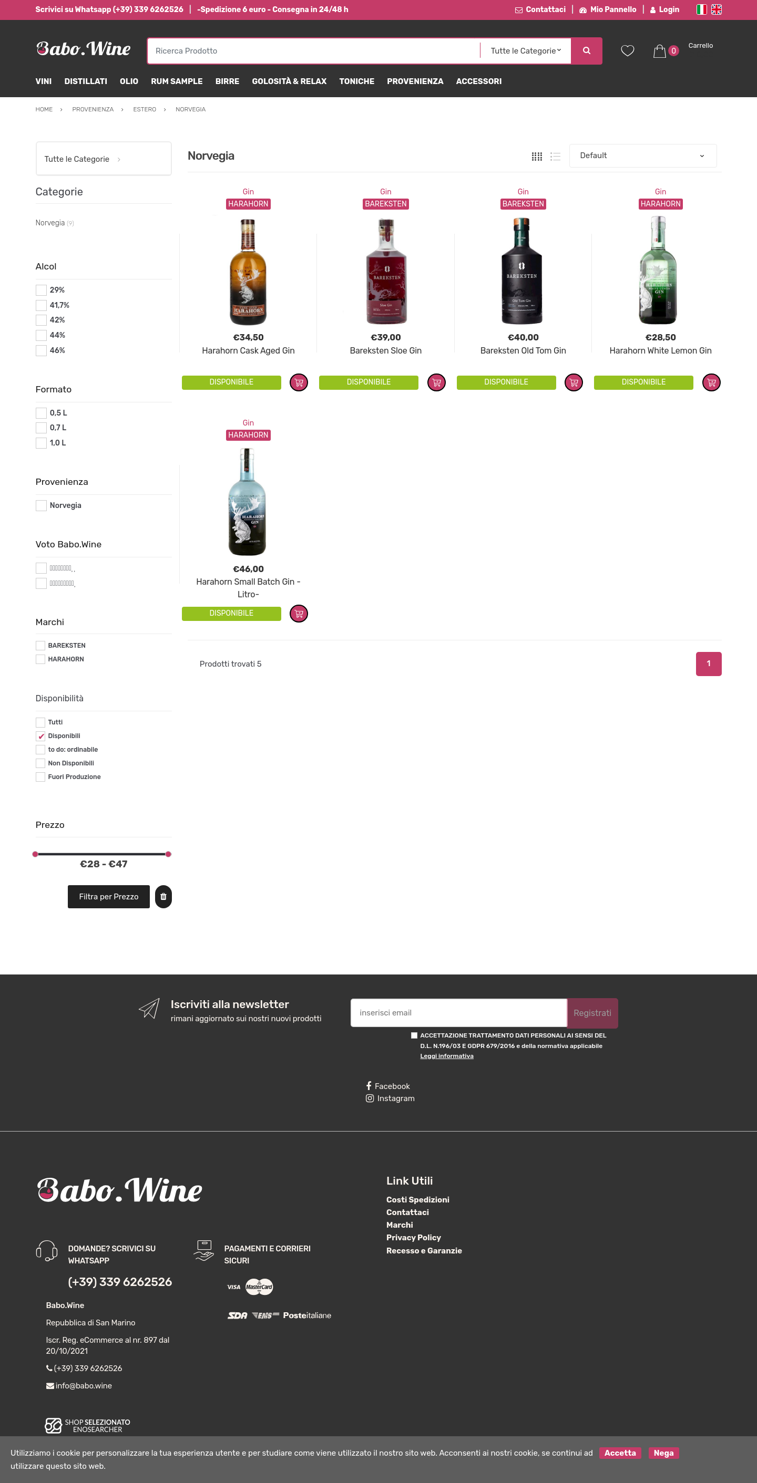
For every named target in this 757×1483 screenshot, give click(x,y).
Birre (228, 81)
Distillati (85, 81)
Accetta (620, 1453)
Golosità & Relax (289, 81)
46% (57, 350)
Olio (129, 81)
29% (57, 290)
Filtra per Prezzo (108, 896)
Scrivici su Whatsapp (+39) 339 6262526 (109, 9)
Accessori (479, 81)
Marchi (399, 1225)
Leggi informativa (447, 1056)
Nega (664, 1453)
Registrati (592, 1013)
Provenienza (415, 81)
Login (665, 9)
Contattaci (540, 9)
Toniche (356, 81)
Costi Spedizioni (417, 1200)
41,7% (59, 305)
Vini (44, 81)
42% (57, 320)
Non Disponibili (71, 763)
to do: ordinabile (73, 749)
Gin (248, 192)
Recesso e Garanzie (424, 1251)
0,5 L (58, 413)
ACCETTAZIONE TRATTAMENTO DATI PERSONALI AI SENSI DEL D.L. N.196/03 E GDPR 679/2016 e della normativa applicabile (514, 1046)
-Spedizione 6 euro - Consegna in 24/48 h (273, 9)
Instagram (390, 1098)
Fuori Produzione (74, 777)
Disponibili (64, 736)
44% (57, 335)
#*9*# (60, 583)
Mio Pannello (608, 9)
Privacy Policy (413, 1237)
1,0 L (58, 443)
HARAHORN (66, 659)
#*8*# (60, 568)
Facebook (388, 1086)
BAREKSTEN (67, 645)
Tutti (55, 722)
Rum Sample (176, 81)
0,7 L (58, 427)
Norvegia (65, 505)
